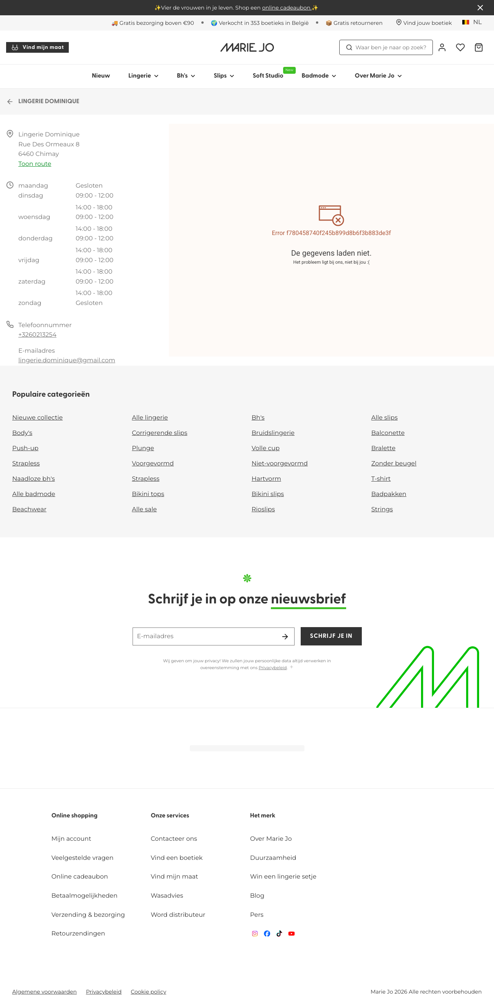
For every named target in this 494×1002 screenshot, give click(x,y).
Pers (257, 915)
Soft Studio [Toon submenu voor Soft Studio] (272, 73)
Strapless (26, 463)
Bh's (258, 418)
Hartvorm (266, 479)
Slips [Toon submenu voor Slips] (224, 76)
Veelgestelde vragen (82, 858)
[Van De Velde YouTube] (291, 935)
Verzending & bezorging (88, 915)
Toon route (34, 164)
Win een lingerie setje (283, 876)
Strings (382, 509)
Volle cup (266, 448)
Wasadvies (167, 896)
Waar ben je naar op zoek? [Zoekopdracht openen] (386, 47)
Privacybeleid (273, 667)
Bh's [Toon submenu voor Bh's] (186, 76)
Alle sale (144, 509)
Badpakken (389, 494)
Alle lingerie (150, 418)
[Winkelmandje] (479, 47)
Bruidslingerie (273, 433)
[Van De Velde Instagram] (254, 935)
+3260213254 (37, 335)
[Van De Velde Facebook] (267, 935)
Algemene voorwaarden (44, 991)
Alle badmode (33, 494)
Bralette (383, 448)
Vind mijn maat (37, 47)
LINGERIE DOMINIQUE (42, 101)
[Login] (442, 47)
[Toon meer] (291, 667)
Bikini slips (268, 494)
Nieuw (101, 76)
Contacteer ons (174, 839)
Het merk (262, 816)
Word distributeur (178, 915)
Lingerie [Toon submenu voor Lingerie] (143, 76)
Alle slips (384, 418)
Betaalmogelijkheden (84, 896)
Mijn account (71, 839)
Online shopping (74, 816)
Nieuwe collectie (37, 418)
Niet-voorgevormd (280, 463)
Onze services (170, 816)
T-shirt (381, 479)
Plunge (143, 448)
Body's (22, 433)
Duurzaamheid (273, 858)
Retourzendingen (78, 933)
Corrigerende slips (159, 433)
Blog (257, 896)
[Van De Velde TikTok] (279, 935)
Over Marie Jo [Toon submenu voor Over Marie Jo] (378, 76)
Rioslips (263, 509)
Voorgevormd (153, 463)
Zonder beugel (393, 463)
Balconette (388, 433)
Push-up (25, 448)
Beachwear (29, 509)
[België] (474, 23)
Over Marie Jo (271, 839)
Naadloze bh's (33, 479)
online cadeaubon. (287, 7)
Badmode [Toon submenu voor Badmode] (319, 76)
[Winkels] (424, 23)
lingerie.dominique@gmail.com (66, 360)
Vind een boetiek (176, 858)
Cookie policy (148, 991)
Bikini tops (148, 494)
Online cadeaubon (79, 876)
